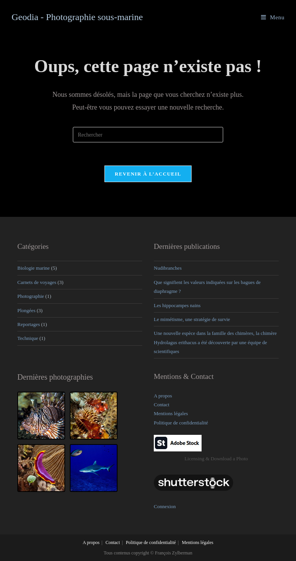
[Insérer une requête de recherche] (148, 134)
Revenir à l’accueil (148, 174)
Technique (27, 338)
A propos (163, 396)
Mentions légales (171, 413)
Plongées (26, 310)
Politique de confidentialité (181, 423)
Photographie (30, 296)
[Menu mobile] (272, 17)
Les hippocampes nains (177, 305)
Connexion (165, 506)
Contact (161, 404)
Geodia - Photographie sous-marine (77, 17)
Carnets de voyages (36, 282)
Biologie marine (33, 268)
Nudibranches (168, 268)
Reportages (28, 324)
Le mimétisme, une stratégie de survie (192, 319)
